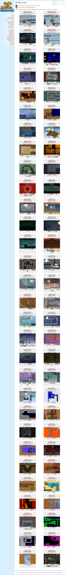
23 (39, 572)
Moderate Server (52, 48)
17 (32, 572)
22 (38, 572)
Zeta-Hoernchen (31, 13)
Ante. (29, 425)
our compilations (49, 9)
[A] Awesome (30, 142)
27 (44, 572)
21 (37, 572)
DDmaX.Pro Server (10, 38)
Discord (8, 18)
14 (29, 572)
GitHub (44, 9)
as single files (55, 9)
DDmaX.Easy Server (10, 36)
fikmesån (52, 236)
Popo (57, 407)
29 (46, 572)
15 (30, 572)
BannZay (54, 331)
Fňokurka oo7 (55, 218)
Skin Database (11, 23)
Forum (12, 18)
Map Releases (11, 17)
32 (50, 572)
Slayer (54, 181)
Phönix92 (56, 389)
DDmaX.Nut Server (10, 39)
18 (33, 572)
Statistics (12, 25)
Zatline (57, 461)
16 (31, 572)
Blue (30, 89)
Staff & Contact (11, 26)
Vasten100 (29, 50)
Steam (12, 21)
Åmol (30, 257)
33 (51, 572)
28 (45, 572)
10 (24, 572)
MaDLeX (32, 31)
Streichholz (30, 534)
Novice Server (27, 140)
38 (57, 572)
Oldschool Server (11, 40)
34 (52, 572)
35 (53, 572)
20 (36, 572)
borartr (54, 425)
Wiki (13, 20)
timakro (54, 89)
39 (58, 572)
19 (35, 572)
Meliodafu (30, 331)
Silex (29, 276)
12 (26, 572)
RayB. (55, 200)
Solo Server (12, 41)
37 (56, 572)
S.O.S (31, 181)
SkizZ (29, 407)
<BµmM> (32, 276)
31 (49, 572)
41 (60, 572)
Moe (54, 407)
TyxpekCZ (29, 69)
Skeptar (29, 218)
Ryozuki (30, 200)
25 (42, 572)
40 (59, 572)
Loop (31, 389)
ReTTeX (32, 407)
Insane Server (11, 34)
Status (12, 14)
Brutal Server (28, 105)
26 (43, 572)
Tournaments (11, 22)
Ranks (12, 16)
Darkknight (31, 443)
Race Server (12, 42)
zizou (31, 461)
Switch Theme (11, 27)
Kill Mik (53, 389)
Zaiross (54, 50)
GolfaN (54, 276)
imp (55, 236)
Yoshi (29, 389)
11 (25, 572)
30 (47, 572)
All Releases (12, 29)
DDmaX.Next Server (10, 37)
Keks (29, 461)
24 (40, 572)
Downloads (8, 21)
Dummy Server (11, 35)
